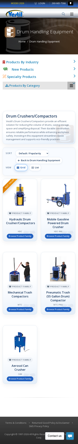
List (35, 167)
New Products (23, 69)
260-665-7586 (57, 3)
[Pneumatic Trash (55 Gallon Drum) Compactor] (58, 283)
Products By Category (22, 86)
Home (22, 41)
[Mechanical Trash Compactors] (20, 283)
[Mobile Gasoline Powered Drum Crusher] (58, 210)
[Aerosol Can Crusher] (20, 354)
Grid (21, 167)
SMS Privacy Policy (39, 426)
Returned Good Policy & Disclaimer (51, 422)
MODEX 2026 (17, 3)
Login (39, 3)
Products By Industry (21, 62)
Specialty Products (19, 77)
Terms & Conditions (15, 422)
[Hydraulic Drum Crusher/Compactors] (20, 210)
